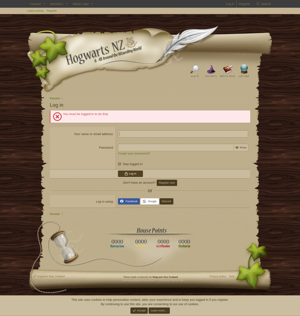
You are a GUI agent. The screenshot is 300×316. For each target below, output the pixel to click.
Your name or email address (93, 134)
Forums (35, 4)
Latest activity (35, 10)
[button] (44, 4)
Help (232, 276)
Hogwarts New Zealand (49, 276)
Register (52, 10)
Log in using (104, 201)
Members (56, 4)
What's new (80, 4)
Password (106, 147)
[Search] (263, 4)
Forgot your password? (134, 153)
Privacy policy (217, 276)
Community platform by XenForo (153, 280)
